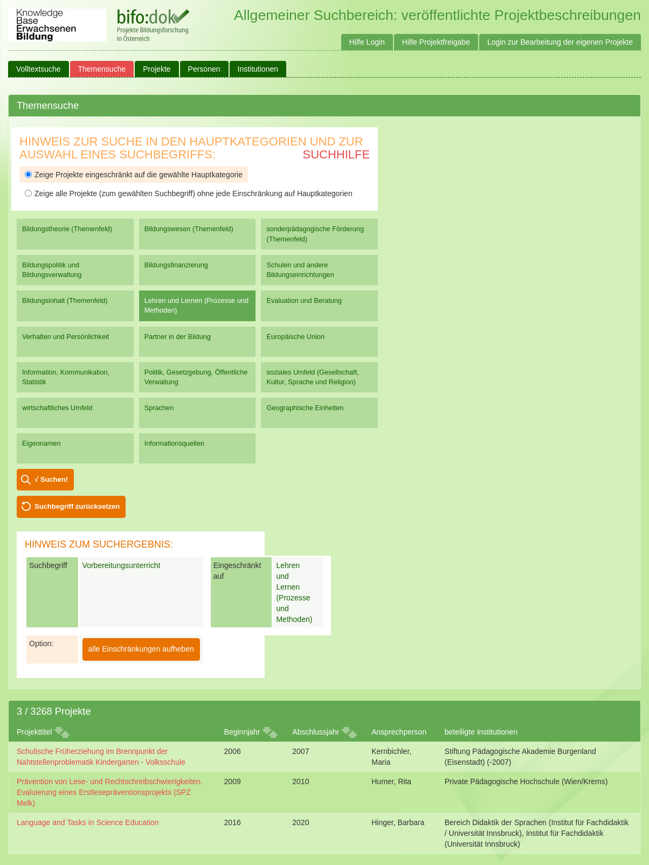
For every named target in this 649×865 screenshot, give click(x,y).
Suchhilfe (336, 154)
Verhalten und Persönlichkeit (65, 337)
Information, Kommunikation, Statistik (65, 377)
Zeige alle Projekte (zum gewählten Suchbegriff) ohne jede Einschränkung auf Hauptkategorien (189, 193)
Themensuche (102, 69)
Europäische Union (295, 337)
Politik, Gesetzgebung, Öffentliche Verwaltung (196, 377)
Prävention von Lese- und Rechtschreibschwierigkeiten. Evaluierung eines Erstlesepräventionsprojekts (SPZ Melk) (110, 792)
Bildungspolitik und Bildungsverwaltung (51, 270)
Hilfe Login (367, 42)
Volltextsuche (38, 69)
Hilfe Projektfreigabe (436, 42)
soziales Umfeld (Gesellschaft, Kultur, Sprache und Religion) (312, 377)
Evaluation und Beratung (303, 300)
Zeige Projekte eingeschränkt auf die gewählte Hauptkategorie (134, 174)
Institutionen (258, 69)
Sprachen (159, 408)
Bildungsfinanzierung (176, 265)
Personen (204, 69)
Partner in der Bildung (177, 337)
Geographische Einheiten (304, 408)
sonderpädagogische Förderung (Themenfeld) (315, 234)
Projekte (156, 69)
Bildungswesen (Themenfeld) (188, 229)
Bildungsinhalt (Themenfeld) (65, 300)
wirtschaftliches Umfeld (57, 408)
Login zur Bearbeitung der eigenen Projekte (560, 42)
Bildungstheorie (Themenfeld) (67, 229)
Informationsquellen (174, 443)
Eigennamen (41, 443)
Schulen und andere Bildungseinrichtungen (300, 270)
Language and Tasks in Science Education (88, 822)
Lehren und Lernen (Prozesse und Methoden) (196, 305)
